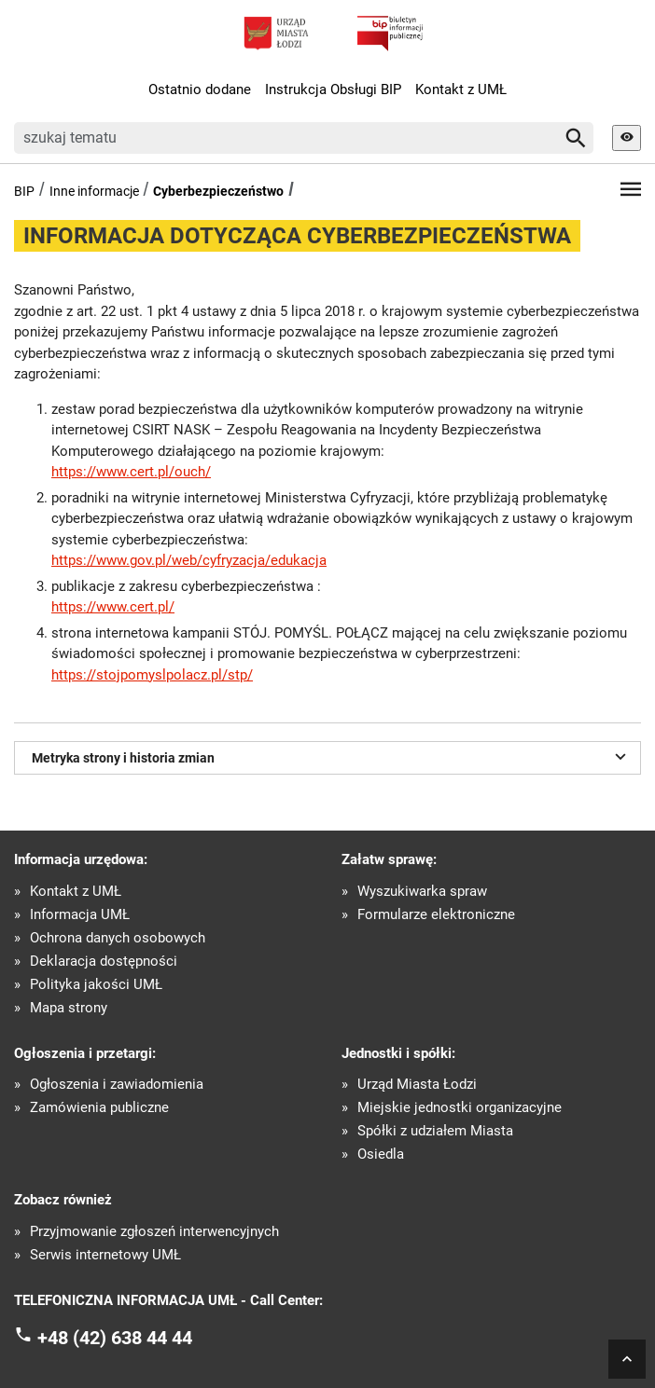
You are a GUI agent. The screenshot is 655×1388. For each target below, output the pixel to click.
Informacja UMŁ (80, 915)
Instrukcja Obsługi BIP (333, 89)
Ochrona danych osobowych (117, 938)
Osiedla (380, 1154)
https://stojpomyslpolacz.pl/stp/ (152, 675)
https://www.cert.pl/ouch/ (131, 471)
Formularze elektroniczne (436, 915)
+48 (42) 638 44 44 (114, 1337)
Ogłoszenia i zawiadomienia (116, 1085)
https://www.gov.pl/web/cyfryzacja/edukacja (189, 560)
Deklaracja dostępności (103, 962)
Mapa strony (68, 1008)
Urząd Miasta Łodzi (417, 1085)
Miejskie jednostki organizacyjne (459, 1108)
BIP (24, 191)
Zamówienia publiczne (99, 1108)
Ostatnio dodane (199, 89)
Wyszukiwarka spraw (422, 892)
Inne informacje (94, 191)
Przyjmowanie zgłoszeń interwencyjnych (154, 1232)
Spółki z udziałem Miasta (435, 1131)
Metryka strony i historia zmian (332, 756)
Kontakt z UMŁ (461, 89)
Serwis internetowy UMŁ (105, 1255)
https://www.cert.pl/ (112, 606)
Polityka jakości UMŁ (96, 985)
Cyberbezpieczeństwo (218, 191)
